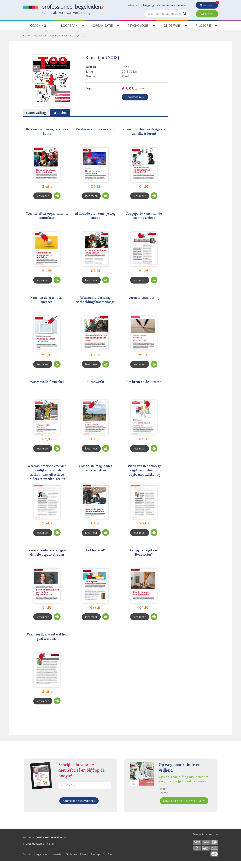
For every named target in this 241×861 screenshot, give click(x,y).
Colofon (107, 854)
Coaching (38, 25)
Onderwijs (172, 25)
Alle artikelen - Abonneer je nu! (50, 35)
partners (131, 5)
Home (26, 35)
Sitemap (95, 854)
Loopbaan (69, 25)
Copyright (28, 854)
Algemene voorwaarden (49, 854)
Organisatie (103, 25)
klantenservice (166, 5)
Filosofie (203, 25)
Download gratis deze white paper (184, 801)
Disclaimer (71, 854)
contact (183, 5)
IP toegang (147, 5)
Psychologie (138, 25)
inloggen (208, 14)
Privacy (83, 854)
